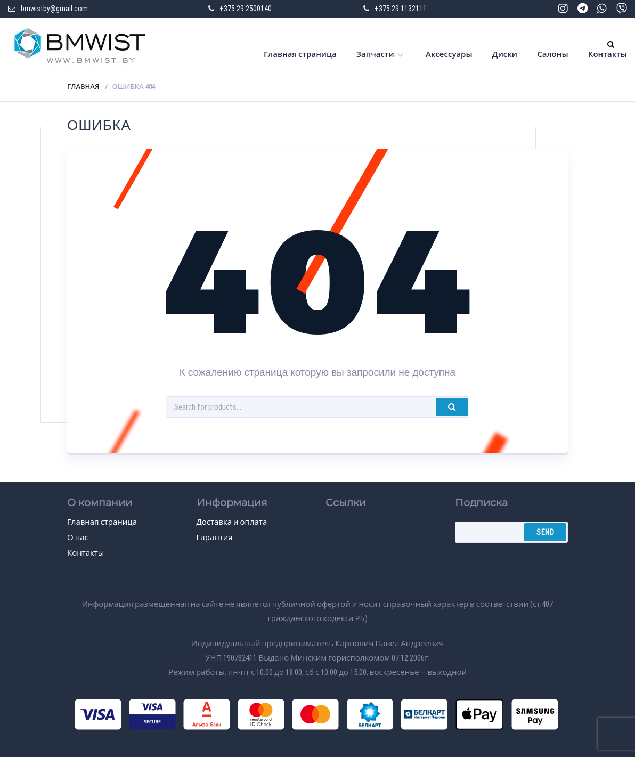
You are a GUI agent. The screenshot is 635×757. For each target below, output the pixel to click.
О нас (77, 537)
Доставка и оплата (232, 522)
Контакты (607, 54)
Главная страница (300, 54)
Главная (83, 87)
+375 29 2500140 (245, 8)
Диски (504, 54)
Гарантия (215, 537)
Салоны (552, 54)
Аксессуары (449, 54)
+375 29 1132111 (401, 8)
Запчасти (375, 54)
